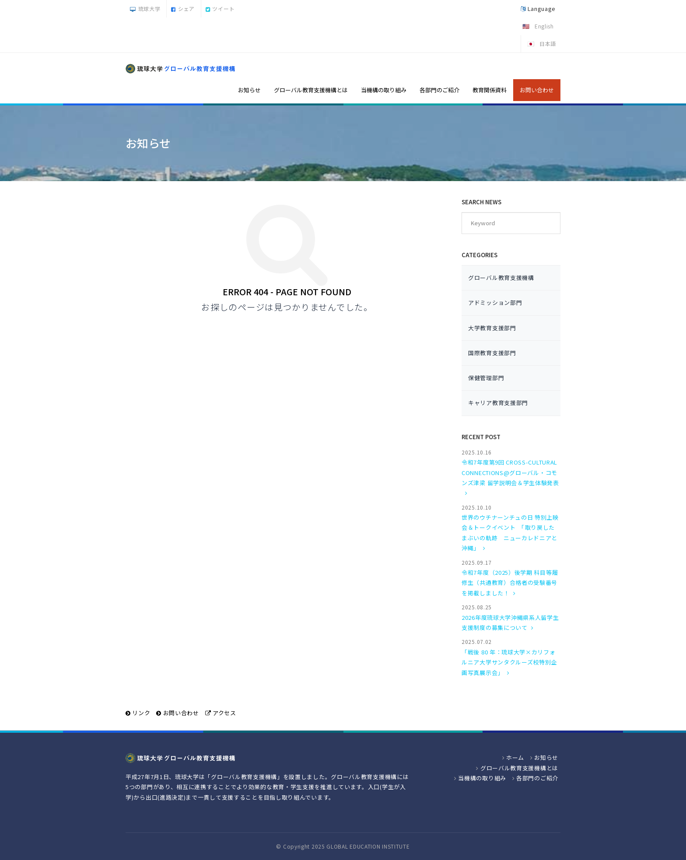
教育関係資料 (489, 90)
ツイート (220, 8)
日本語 (547, 43)
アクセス (224, 713)
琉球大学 (145, 8)
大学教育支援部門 (492, 328)
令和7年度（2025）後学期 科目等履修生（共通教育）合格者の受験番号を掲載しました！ (510, 582)
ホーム (515, 757)
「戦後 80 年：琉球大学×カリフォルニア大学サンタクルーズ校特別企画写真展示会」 (509, 662)
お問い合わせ (537, 90)
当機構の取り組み (383, 90)
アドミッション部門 (495, 302)
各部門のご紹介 (439, 90)
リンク (141, 713)
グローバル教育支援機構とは (311, 90)
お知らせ (249, 90)
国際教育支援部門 (492, 353)
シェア (183, 8)
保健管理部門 (486, 378)
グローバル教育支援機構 (501, 277)
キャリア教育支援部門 (498, 403)
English (544, 26)
